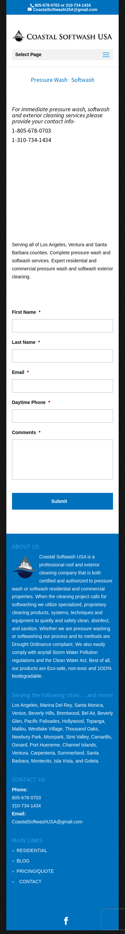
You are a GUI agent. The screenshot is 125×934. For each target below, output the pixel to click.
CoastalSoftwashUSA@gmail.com (47, 825)
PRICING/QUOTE (35, 875)
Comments (26, 436)
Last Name (26, 346)
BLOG (23, 864)
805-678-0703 (26, 801)
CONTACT (30, 885)
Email (20, 376)
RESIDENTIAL (32, 854)
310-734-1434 (26, 809)
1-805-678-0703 (31, 130)
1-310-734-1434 (31, 140)
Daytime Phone (31, 406)
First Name (26, 315)
